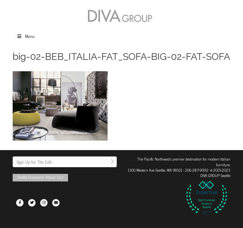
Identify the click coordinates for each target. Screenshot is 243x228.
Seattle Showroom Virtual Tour (40, 177)
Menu (25, 36)
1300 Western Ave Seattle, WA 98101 (155, 170)
